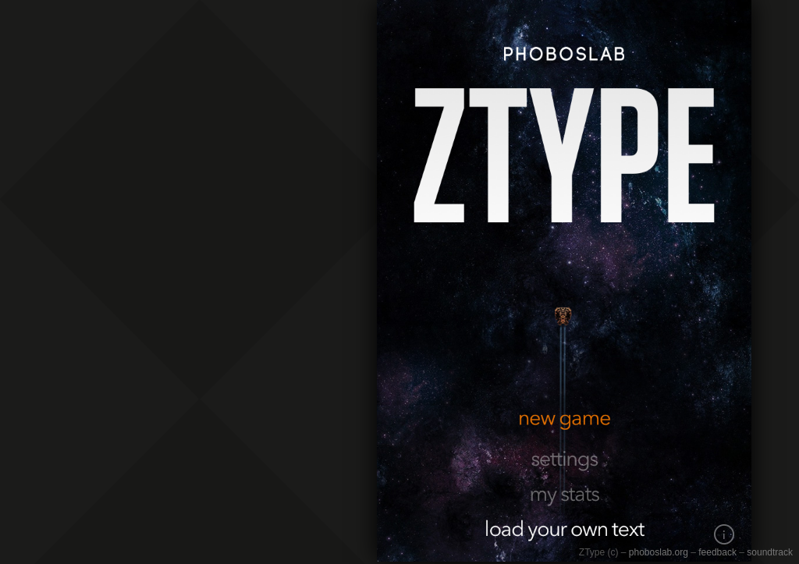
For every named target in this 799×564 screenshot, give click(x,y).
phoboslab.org (658, 552)
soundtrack (770, 552)
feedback (717, 552)
